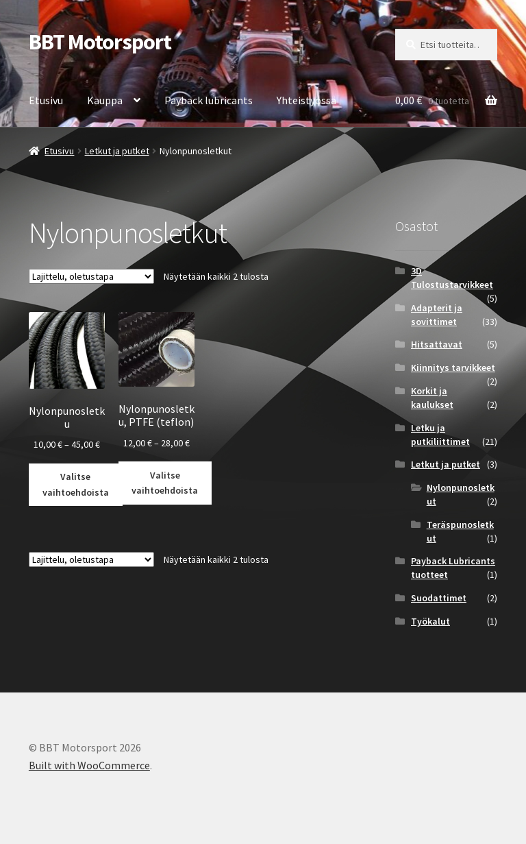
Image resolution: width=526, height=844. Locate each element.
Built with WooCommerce (89, 765)
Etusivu (46, 100)
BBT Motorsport (100, 42)
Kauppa (105, 100)
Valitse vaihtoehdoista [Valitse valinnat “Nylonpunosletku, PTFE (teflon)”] (165, 483)
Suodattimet (438, 598)
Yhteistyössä (306, 100)
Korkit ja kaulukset (432, 398)
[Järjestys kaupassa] (91, 276)
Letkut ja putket (117, 151)
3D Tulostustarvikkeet (452, 278)
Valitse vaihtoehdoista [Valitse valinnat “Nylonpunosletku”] (75, 484)
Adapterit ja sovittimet (436, 315)
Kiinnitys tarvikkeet (453, 367)
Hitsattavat (436, 344)
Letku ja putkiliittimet (440, 435)
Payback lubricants (208, 100)
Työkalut (430, 621)
